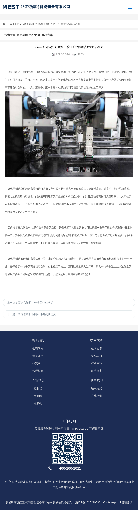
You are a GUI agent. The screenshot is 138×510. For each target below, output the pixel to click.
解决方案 (47, 35)
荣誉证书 (37, 355)
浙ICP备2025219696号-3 (90, 502)
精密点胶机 (105, 258)
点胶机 (38, 403)
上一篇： (30, 302)
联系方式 (96, 388)
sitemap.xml (113, 502)
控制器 (38, 388)
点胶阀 (38, 395)
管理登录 (126, 502)
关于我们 (38, 340)
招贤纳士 (37, 363)
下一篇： (31, 314)
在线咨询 (96, 395)
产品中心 (38, 380)
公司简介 (37, 348)
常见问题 (22, 24)
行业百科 (34, 35)
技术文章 (9, 35)
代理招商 (37, 370)
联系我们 (96, 380)
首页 (12, 24)
